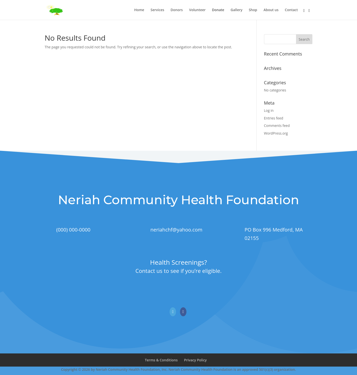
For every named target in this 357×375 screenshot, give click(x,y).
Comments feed (277, 125)
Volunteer (197, 10)
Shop (253, 10)
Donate (218, 10)
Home (139, 10)
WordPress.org (276, 133)
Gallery (236, 10)
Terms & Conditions (161, 360)
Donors (177, 10)
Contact (291, 10)
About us (271, 10)
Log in (269, 110)
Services (157, 10)
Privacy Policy (195, 360)
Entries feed (273, 118)
